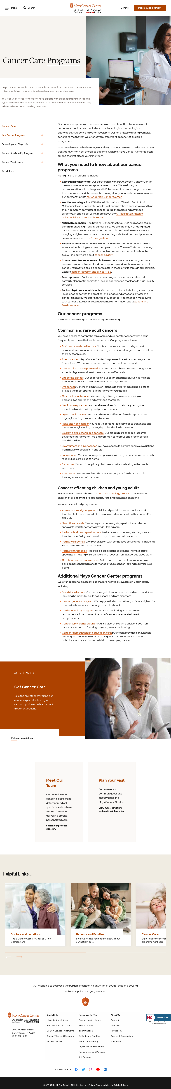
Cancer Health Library (90, 1019)
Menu (11, 8)
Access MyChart (55, 1040)
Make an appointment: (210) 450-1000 (85, 990)
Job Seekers (85, 1056)
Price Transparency (88, 1040)
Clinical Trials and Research (60, 1035)
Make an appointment (22, 738)
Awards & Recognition (122, 1035)
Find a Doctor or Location (59, 1024)
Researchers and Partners (92, 1051)
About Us (115, 1024)
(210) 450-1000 (19, 1035)
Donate (125, 7)
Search (29, 8)
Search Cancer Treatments (60, 1029)
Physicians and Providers (91, 1045)
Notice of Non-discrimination (86, 1027)
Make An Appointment (58, 1019)
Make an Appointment (149, 7)
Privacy (124, 1084)
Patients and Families (89, 1035)
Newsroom (116, 1029)
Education (116, 1040)
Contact (115, 1019)
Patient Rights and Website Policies (105, 1084)
